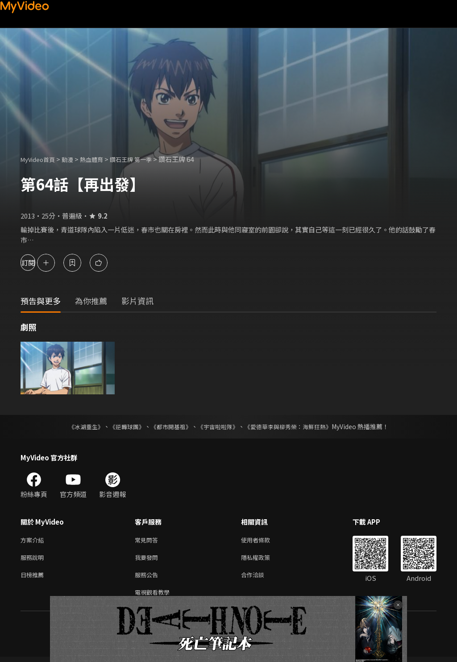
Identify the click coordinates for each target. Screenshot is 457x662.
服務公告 (148, 578)
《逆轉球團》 (122, 426)
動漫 (74, 159)
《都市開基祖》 (169, 426)
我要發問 (148, 559)
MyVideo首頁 (41, 159)
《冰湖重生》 (78, 426)
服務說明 (34, 559)
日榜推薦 (34, 578)
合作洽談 (259, 578)
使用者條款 (263, 540)
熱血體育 (101, 159)
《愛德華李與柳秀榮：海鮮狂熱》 (294, 426)
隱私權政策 (263, 559)
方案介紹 (34, 540)
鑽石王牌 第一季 (145, 159)
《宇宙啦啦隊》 (219, 426)
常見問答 (148, 540)
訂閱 (38, 262)
